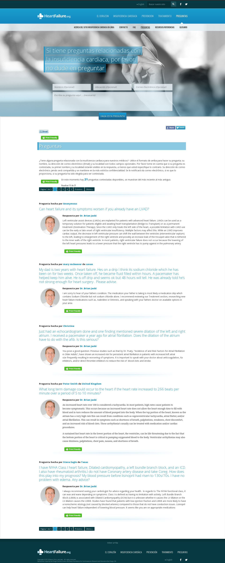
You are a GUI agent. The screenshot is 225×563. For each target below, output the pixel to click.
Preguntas (182, 16)
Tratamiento (165, 16)
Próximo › (79, 189)
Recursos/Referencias (164, 27)
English (140, 4)
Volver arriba (112, 542)
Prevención (148, 16)
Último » (89, 189)
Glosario (183, 27)
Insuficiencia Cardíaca (125, 16)
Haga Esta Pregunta (112, 116)
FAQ (134, 27)
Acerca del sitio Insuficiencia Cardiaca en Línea (94, 27)
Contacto (123, 27)
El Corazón (103, 16)
